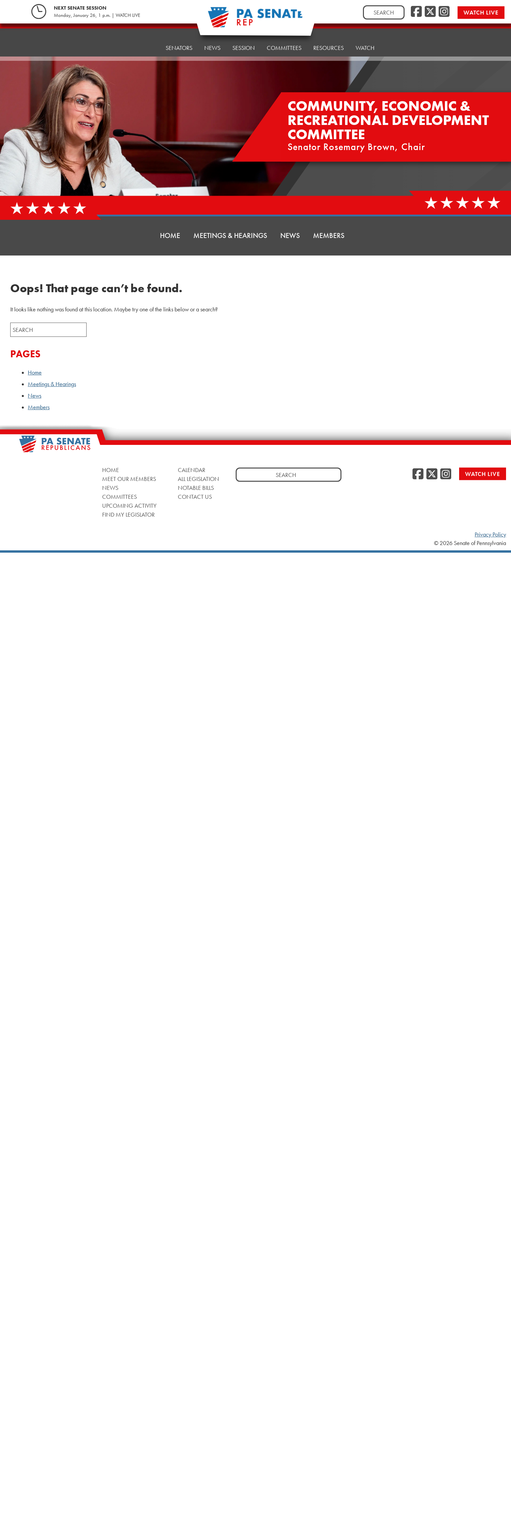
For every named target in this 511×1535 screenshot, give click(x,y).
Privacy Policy (490, 534)
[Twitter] (430, 12)
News (212, 38)
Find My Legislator (128, 514)
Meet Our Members (129, 478)
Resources (328, 33)
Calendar (191, 469)
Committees (119, 496)
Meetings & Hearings (230, 235)
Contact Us (195, 496)
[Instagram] (444, 12)
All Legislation (198, 478)
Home (145, 41)
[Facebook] (416, 12)
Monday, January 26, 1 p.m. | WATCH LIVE (97, 15)
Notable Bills (196, 487)
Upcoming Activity (129, 505)
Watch (365, 31)
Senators (179, 39)
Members (328, 235)
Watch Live (484, 12)
